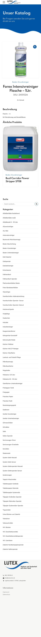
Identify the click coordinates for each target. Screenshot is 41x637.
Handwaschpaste (8, 309)
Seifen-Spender (8, 436)
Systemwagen (7, 475)
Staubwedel (6, 453)
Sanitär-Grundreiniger (9, 414)
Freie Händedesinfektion (10, 288)
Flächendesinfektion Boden (11, 283)
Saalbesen (6, 410)
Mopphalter (6, 370)
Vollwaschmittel (8, 523)
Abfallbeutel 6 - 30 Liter (10, 222)
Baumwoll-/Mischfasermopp (11, 240)
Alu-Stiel (5, 231)
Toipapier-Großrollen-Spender (12, 497)
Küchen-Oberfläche (9, 353)
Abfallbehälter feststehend (11, 213)
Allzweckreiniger (8, 226)
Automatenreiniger (8, 235)
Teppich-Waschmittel (9, 479)
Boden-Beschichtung (9, 244)
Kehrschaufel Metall (9, 340)
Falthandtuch (7, 274)
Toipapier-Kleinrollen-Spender (12, 501)
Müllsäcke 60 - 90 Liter (10, 379)
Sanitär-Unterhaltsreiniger (11, 418)
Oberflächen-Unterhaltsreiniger (12, 383)
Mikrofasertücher (8, 366)
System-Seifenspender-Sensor (12, 471)
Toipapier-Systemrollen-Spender (13, 506)
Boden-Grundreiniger (20, 82)
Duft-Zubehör (7, 257)
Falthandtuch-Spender (10, 279)
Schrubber (6, 427)
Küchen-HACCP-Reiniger (10, 349)
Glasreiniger (6, 292)
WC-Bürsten (7, 527)
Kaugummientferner (9, 331)
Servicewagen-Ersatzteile (11, 445)
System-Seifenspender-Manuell (13, 466)
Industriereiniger (8, 327)
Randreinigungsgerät (9, 405)
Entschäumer (7, 270)
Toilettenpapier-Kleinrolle (10, 488)
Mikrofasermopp (8, 362)
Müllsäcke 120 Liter (9, 375)
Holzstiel (5, 322)
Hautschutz (6, 318)
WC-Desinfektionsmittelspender (13, 536)
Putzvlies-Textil (7, 401)
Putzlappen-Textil (8, 388)
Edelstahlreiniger (8, 266)
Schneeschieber (8, 423)
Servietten (6, 449)
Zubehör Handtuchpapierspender (13, 545)
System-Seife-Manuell (10, 458)
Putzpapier (6, 392)
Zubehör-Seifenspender (10, 549)
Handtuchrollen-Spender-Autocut (13, 305)
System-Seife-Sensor (9, 462)
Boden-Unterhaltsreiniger (11, 253)
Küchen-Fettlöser (8, 344)
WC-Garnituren (7, 540)
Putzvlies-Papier (8, 396)
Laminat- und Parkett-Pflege (12, 357)
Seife (4, 431)
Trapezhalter (7, 510)
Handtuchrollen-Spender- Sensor (13, 301)
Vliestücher (6, 519)
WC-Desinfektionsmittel (10, 532)
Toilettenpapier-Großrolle (10, 484)
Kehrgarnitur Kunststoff (10, 335)
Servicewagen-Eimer (9, 440)
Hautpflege (6, 314)
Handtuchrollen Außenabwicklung (13, 296)
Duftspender (7, 261)
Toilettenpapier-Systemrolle (11, 492)
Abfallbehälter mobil (9, 218)
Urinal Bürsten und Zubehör (11, 514)
